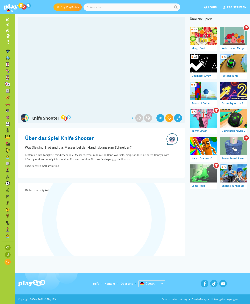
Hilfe (96, 284)
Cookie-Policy (199, 299)
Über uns (127, 284)
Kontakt (110, 284)
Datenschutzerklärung (174, 299)
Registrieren (235, 7)
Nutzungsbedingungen (224, 299)
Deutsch (148, 283)
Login (210, 7)
